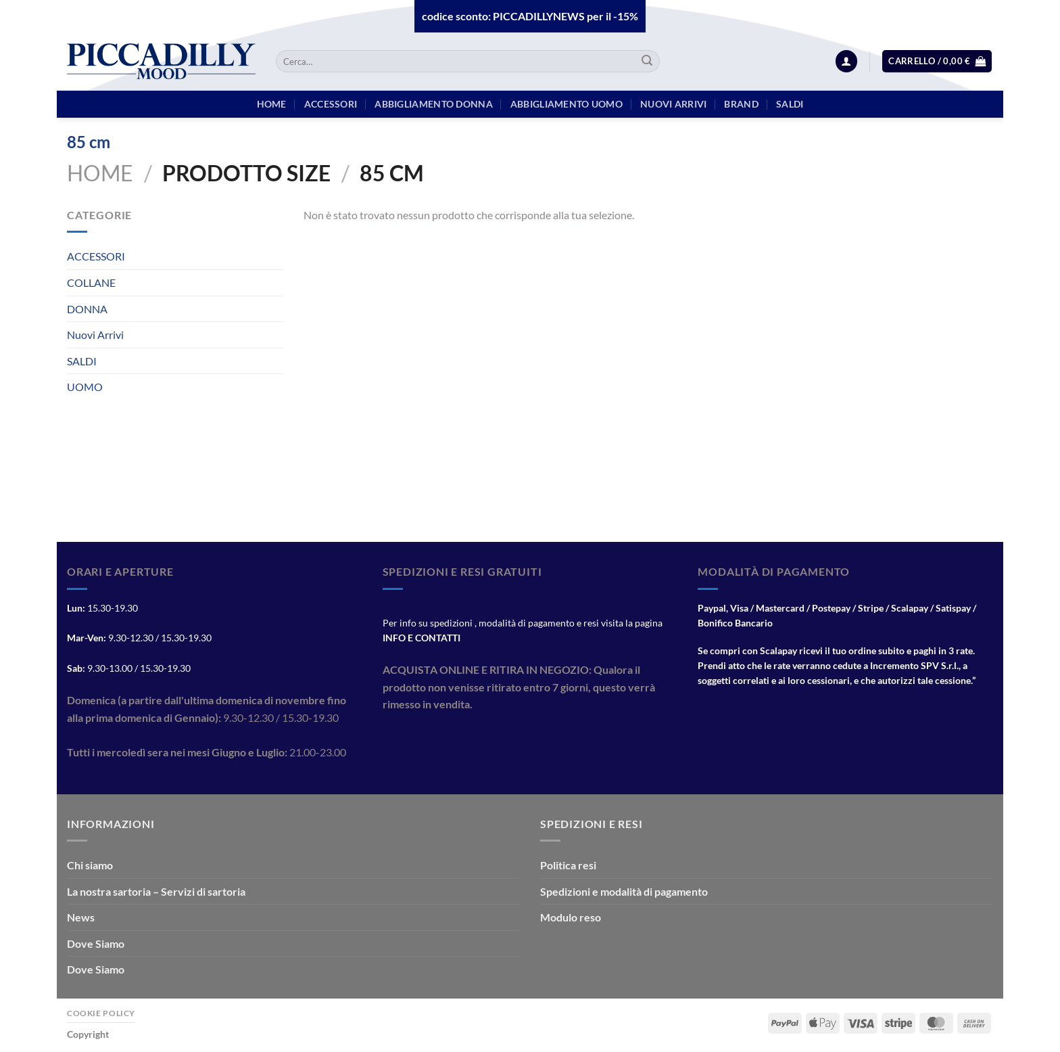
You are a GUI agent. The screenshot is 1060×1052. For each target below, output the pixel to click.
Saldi (789, 104)
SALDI (82, 361)
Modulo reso (570, 917)
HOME (272, 104)
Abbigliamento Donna (433, 104)
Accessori (331, 104)
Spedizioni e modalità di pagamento (624, 891)
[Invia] (646, 61)
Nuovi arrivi (673, 104)
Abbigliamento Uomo (566, 104)
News (81, 917)
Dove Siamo (95, 943)
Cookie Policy (101, 1013)
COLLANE (91, 282)
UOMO (85, 386)
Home (100, 173)
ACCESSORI (96, 256)
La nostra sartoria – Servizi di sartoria (156, 891)
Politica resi (568, 865)
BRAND (741, 104)
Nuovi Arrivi (95, 334)
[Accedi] (846, 61)
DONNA (87, 308)
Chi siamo (90, 865)
